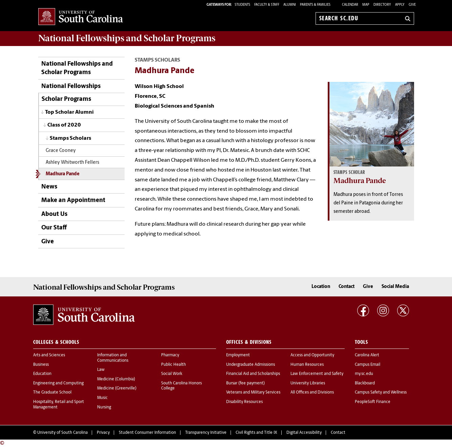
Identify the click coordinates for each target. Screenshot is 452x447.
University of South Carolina (62, 433)
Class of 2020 (64, 125)
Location (320, 286)
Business (41, 365)
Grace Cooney (61, 151)
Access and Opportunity (312, 355)
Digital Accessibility (304, 433)
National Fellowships (71, 86)
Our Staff (54, 228)
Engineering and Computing (58, 383)
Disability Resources (244, 402)
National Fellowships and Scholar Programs (77, 68)
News (49, 187)
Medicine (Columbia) (116, 379)
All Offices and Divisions (312, 392)
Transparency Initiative (206, 433)
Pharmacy (170, 355)
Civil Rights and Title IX (256, 433)
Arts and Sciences (49, 355)
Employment (238, 355)
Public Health (173, 365)
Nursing (104, 407)
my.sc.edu (364, 374)
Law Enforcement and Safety (316, 374)
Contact (346, 286)
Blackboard (365, 383)
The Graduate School (52, 392)
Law (101, 370)
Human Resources (307, 365)
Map (365, 5)
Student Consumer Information (147, 433)
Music (102, 398)
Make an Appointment (73, 200)
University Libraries (307, 383)
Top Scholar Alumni (69, 112)
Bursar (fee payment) (245, 383)
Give (412, 5)
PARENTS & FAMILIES (315, 5)
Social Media (395, 286)
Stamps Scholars (70, 138)
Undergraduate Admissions (250, 365)
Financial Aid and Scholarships (253, 374)
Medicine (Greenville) (116, 388)
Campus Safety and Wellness (381, 392)
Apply (400, 5)
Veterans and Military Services (253, 392)
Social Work (171, 374)
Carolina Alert (367, 355)
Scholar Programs (66, 99)
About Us (54, 214)
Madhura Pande (63, 174)
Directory (382, 5)
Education (42, 374)
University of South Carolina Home (80, 17)
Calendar (350, 5)
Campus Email (367, 365)
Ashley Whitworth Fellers (72, 162)
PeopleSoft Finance (372, 402)
